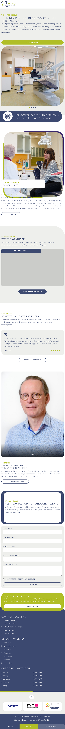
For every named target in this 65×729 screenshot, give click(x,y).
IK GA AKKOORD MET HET (20, 579)
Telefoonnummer (11, 556)
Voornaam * (8, 528)
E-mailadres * (9, 547)
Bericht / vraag (10, 565)
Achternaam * (9, 537)
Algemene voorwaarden (29, 720)
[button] (29, 107)
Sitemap (17, 720)
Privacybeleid (44, 720)
